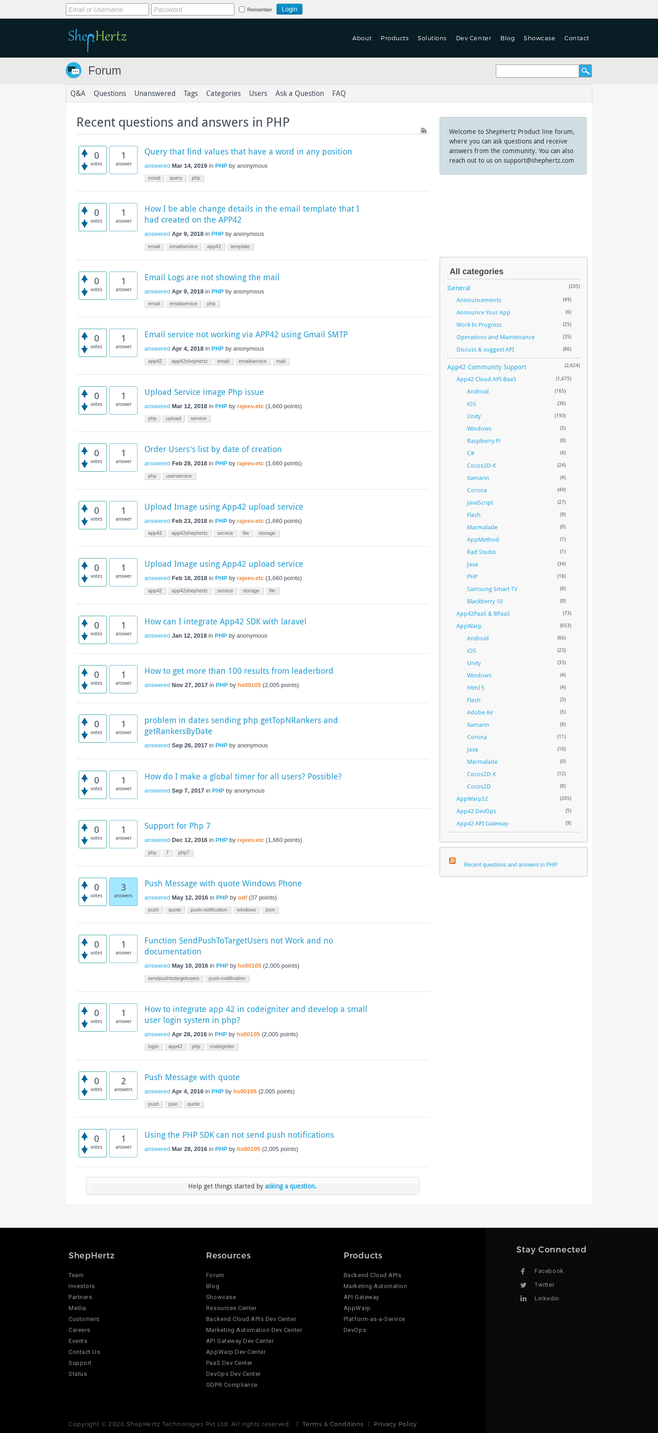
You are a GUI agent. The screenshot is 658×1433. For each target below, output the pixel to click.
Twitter (544, 1284)
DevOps (355, 1329)
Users (258, 93)
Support (80, 1362)
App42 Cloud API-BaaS (486, 379)
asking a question (290, 1186)
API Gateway (361, 1297)
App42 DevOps (476, 811)
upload (173, 418)
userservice (178, 476)
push (153, 909)
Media (77, 1308)
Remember (259, 9)
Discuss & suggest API (485, 349)
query (176, 178)
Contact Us (84, 1351)
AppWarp (469, 626)
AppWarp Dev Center (235, 1351)
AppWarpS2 (472, 798)
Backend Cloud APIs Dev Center (251, 1319)
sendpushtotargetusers (173, 978)
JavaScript (480, 502)
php (196, 178)
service (199, 418)
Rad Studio (481, 552)
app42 (214, 246)
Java (472, 564)
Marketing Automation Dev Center (254, 1329)
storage (267, 533)
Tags (191, 93)
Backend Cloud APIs (372, 1275)
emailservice (183, 246)
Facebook (549, 1271)
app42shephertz (190, 361)
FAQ (339, 93)
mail (281, 361)
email (154, 246)
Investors (82, 1286)
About (361, 38)
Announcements (478, 300)
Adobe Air (480, 712)
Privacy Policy (395, 1424)
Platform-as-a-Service (374, 1319)
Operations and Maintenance (495, 337)
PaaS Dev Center (229, 1362)
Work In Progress (479, 324)
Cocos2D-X (481, 465)
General (459, 287)
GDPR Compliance (232, 1384)
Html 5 (475, 687)
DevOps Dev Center (233, 1373)
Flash (474, 515)
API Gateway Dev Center (240, 1340)
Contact (576, 38)
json (270, 909)
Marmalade (482, 527)
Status (78, 1373)
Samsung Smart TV (492, 589)
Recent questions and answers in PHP (510, 865)
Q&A (77, 93)
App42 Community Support (486, 366)
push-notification (209, 909)
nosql (154, 178)
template (240, 246)
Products (395, 38)
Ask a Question (300, 93)
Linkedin (547, 1298)
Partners (80, 1297)
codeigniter (222, 1046)
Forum (104, 70)
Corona (477, 490)
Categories (223, 93)
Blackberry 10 (485, 601)
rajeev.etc (250, 406)
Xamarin (478, 478)
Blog (507, 38)
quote (175, 909)
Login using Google (325, 8)
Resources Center (231, 1308)
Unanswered (154, 93)
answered (157, 165)
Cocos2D (479, 786)
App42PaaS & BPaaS (483, 613)
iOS (471, 404)
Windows (479, 428)
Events (78, 1340)
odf (242, 897)
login (153, 1046)
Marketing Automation (375, 1286)
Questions (110, 93)
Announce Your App (483, 312)
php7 (183, 852)
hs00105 (249, 685)
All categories (477, 271)
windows (246, 909)
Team (76, 1275)
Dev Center (473, 38)
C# (470, 453)
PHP (221, 165)
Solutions (432, 38)
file (246, 533)
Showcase (539, 38)
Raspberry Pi (483, 441)
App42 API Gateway (482, 823)
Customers (84, 1319)
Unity (474, 416)
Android (478, 391)
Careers (79, 1329)
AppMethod (483, 539)
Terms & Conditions (332, 1424)
